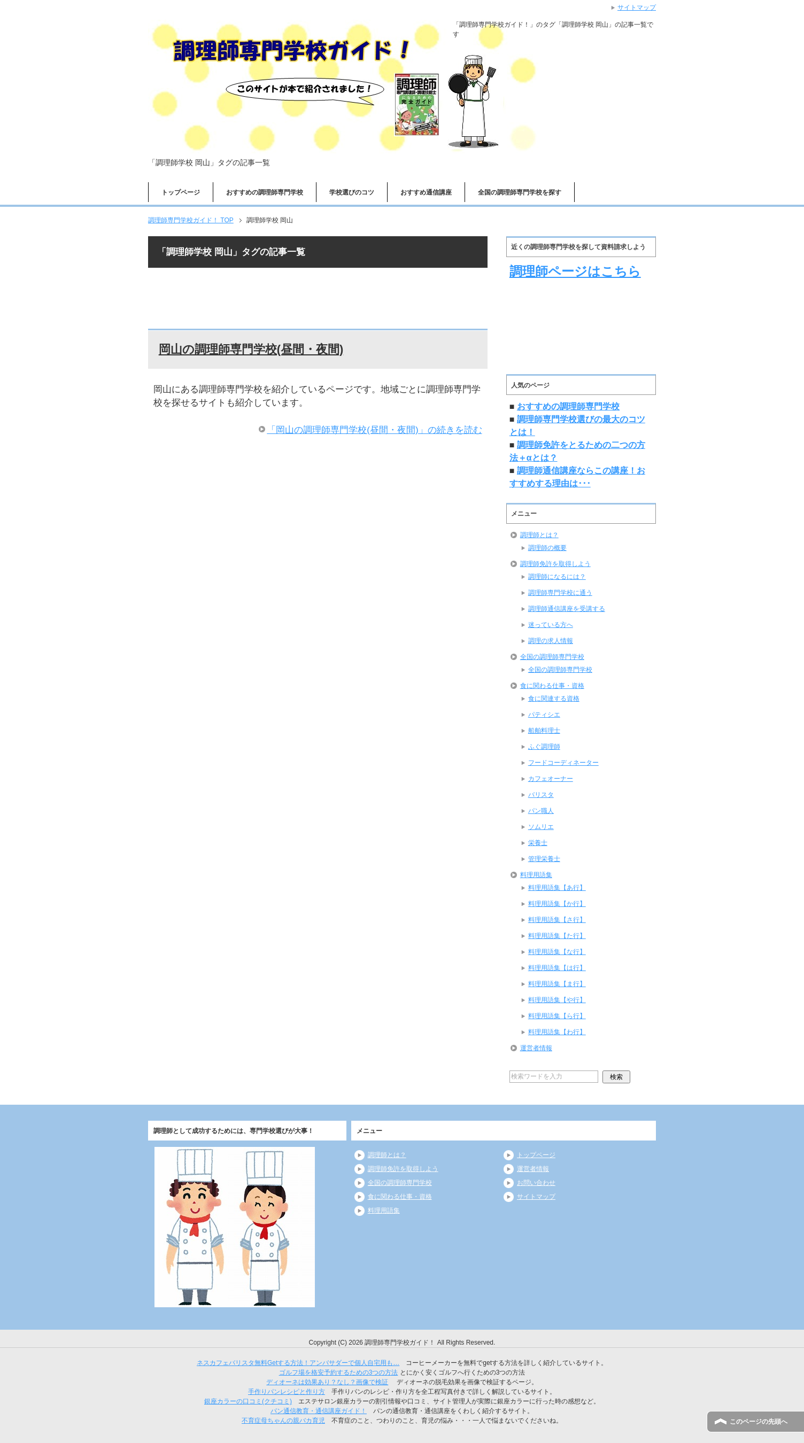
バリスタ (541, 794)
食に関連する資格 (553, 698)
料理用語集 (536, 875)
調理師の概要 (547, 548)
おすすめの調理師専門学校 (264, 192)
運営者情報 (536, 1048)
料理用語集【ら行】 (557, 1016)
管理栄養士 (544, 859)
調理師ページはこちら (575, 271)
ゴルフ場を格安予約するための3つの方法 (338, 1372)
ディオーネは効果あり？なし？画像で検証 (327, 1382)
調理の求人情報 (550, 641)
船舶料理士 (544, 730)
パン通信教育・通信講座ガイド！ (318, 1411)
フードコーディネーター (563, 762)
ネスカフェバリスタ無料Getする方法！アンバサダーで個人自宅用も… (298, 1363)
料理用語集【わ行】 (557, 1032)
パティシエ (544, 714)
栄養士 (537, 843)
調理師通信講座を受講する (566, 608)
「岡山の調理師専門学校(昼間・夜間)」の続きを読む (374, 430)
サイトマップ (536, 1196)
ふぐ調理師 (544, 746)
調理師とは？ (539, 535)
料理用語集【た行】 (557, 936)
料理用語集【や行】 (557, 1000)
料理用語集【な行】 (557, 952)
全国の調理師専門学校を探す (519, 192)
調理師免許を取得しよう (555, 564)
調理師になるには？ (557, 576)
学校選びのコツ (351, 192)
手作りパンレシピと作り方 (286, 1391)
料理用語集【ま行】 (557, 984)
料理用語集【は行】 (557, 968)
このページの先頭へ (758, 1421)
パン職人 (541, 810)
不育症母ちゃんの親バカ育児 (283, 1420)
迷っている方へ (550, 625)
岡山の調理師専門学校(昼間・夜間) (251, 349)
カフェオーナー (550, 778)
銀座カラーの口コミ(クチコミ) (248, 1401)
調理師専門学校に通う (560, 592)
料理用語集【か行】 (557, 903)
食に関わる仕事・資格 (552, 685)
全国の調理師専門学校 (552, 657)
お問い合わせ (536, 1182)
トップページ (180, 192)
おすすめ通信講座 (426, 192)
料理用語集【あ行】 (557, 887)
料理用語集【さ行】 (557, 920)
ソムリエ (541, 827)
